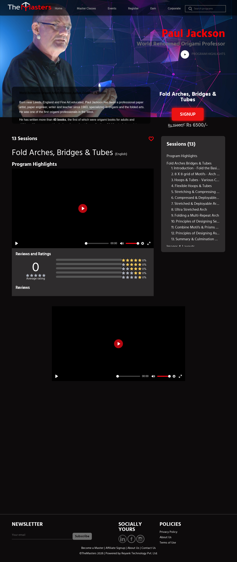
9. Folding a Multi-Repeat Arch (195, 215)
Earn (153, 8)
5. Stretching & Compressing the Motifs (195, 192)
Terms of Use (168, 542)
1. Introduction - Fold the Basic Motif (195, 168)
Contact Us (148, 547)
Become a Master (92, 547)
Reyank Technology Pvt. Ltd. (139, 553)
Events (112, 8)
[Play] (17, 243)
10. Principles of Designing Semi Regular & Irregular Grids (195, 221)
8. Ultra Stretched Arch (189, 209)
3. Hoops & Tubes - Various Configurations (195, 180)
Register (133, 8)
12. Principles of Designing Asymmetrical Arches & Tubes (195, 233)
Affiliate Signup (115, 547)
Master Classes (86, 8)
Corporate (174, 8)
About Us (165, 537)
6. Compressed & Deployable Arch (195, 198)
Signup (188, 114)
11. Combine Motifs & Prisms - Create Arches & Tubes (195, 227)
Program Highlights (203, 54)
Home (58, 8)
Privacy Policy (168, 531)
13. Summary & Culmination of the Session (195, 239)
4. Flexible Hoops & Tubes (191, 186)
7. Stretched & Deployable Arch (195, 204)
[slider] (97, 243)
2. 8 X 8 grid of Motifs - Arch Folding (195, 174)
